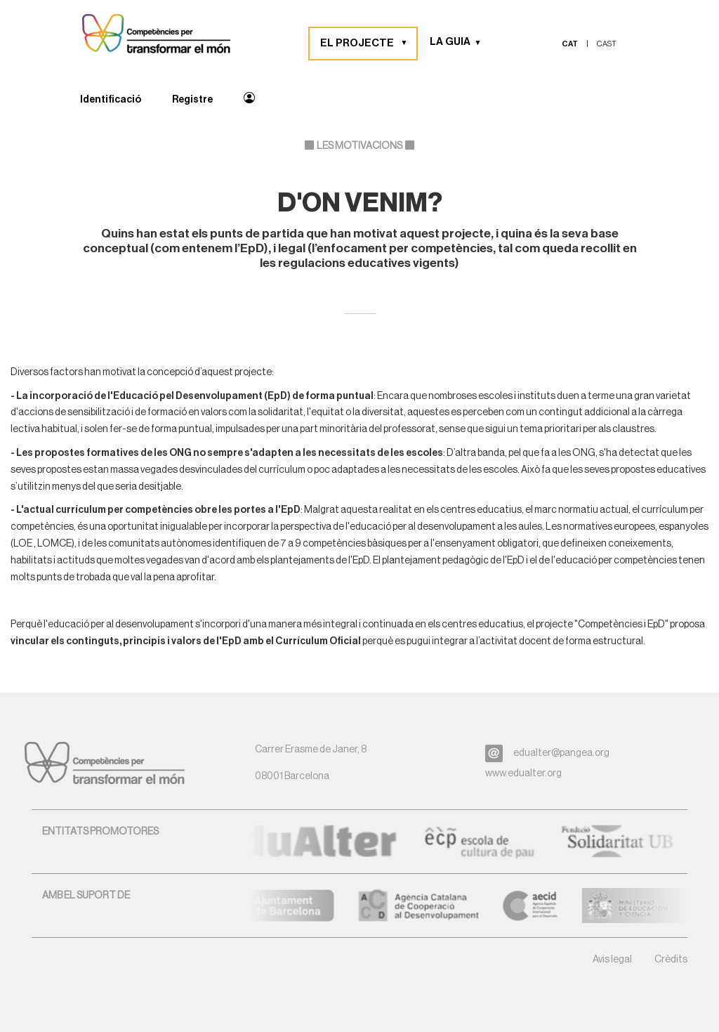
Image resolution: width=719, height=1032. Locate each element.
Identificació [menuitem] (110, 100)
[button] (409, 43)
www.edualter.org (523, 773)
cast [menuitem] (606, 44)
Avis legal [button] (612, 960)
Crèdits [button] (670, 960)
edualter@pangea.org (561, 753)
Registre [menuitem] (192, 100)
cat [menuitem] (570, 44)
